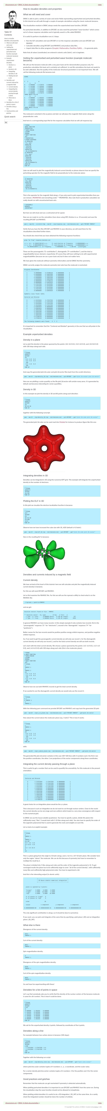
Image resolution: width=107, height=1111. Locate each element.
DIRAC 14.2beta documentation (28, 5)
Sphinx (96, 1107)
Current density (13, 87)
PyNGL (79, 48)
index (100, 5)
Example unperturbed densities (10, 60)
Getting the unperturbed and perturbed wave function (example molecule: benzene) (12, 51)
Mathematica (64, 48)
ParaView (73, 48)
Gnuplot (56, 48)
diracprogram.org (11, 5)
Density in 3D (12, 69)
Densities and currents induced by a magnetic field (12, 82)
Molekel (62, 422)
